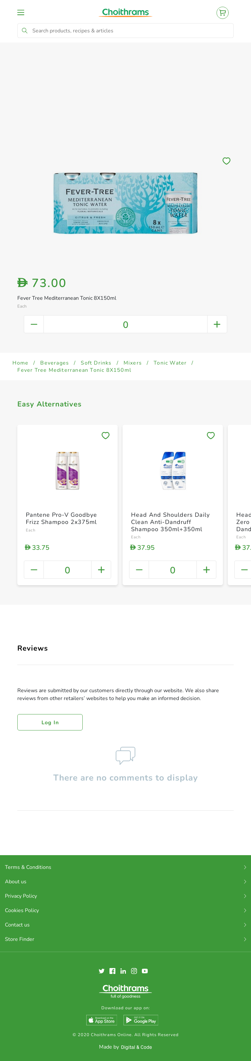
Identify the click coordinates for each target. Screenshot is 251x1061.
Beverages (54, 363)
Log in (50, 722)
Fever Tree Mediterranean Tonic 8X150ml (74, 370)
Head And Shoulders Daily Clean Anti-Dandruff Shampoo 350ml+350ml (170, 522)
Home (20, 363)
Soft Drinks (96, 363)
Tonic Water (170, 363)
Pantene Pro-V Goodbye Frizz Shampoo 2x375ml (61, 518)
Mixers (133, 363)
